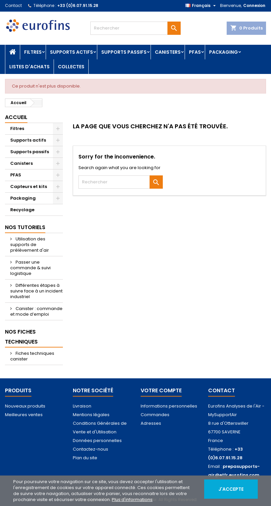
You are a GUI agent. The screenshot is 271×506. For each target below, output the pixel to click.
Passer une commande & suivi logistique (30, 268)
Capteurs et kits (28, 186)
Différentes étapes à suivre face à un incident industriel (36, 291)
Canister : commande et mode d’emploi (36, 311)
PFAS (195, 52)
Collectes (71, 66)
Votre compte (161, 390)
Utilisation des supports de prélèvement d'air (29, 244)
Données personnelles (97, 440)
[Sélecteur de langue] (201, 5)
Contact (13, 5)
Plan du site (85, 458)
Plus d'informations (132, 499)
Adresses (151, 423)
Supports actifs (71, 52)
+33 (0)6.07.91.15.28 (77, 5)
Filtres (33, 52)
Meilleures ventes (24, 414)
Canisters (168, 52)
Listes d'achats (29, 66)
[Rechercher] (135, 28)
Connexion (254, 5)
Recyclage (22, 210)
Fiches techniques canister (32, 356)
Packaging (223, 52)
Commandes (155, 414)
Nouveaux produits (25, 406)
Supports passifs (124, 52)
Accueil (16, 117)
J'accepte (231, 489)
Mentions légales (91, 414)
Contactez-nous (90, 449)
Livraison (82, 406)
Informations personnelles (169, 406)
